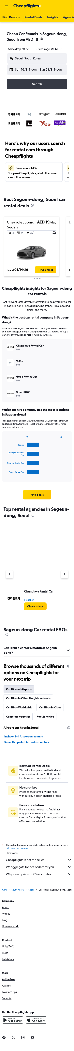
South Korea (17, 889)
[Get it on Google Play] (12, 1020)
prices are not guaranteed (18, 848)
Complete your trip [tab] (18, 716)
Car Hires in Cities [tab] (50, 707)
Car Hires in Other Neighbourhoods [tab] (28, 698)
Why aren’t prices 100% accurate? (39, 874)
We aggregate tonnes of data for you (39, 867)
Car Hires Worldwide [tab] (19, 707)
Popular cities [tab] (45, 716)
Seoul (31, 889)
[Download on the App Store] (36, 1020)
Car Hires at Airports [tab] (19, 689)
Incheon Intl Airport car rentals (23, 736)
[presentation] (41, 39)
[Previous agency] (9, 574)
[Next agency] (64, 574)
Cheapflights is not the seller (39, 859)
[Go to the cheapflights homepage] (28, 6)
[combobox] (19, 49)
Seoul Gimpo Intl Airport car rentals (26, 742)
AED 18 (32, 39)
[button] (6, 6)
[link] (37, 494)
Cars (4, 889)
